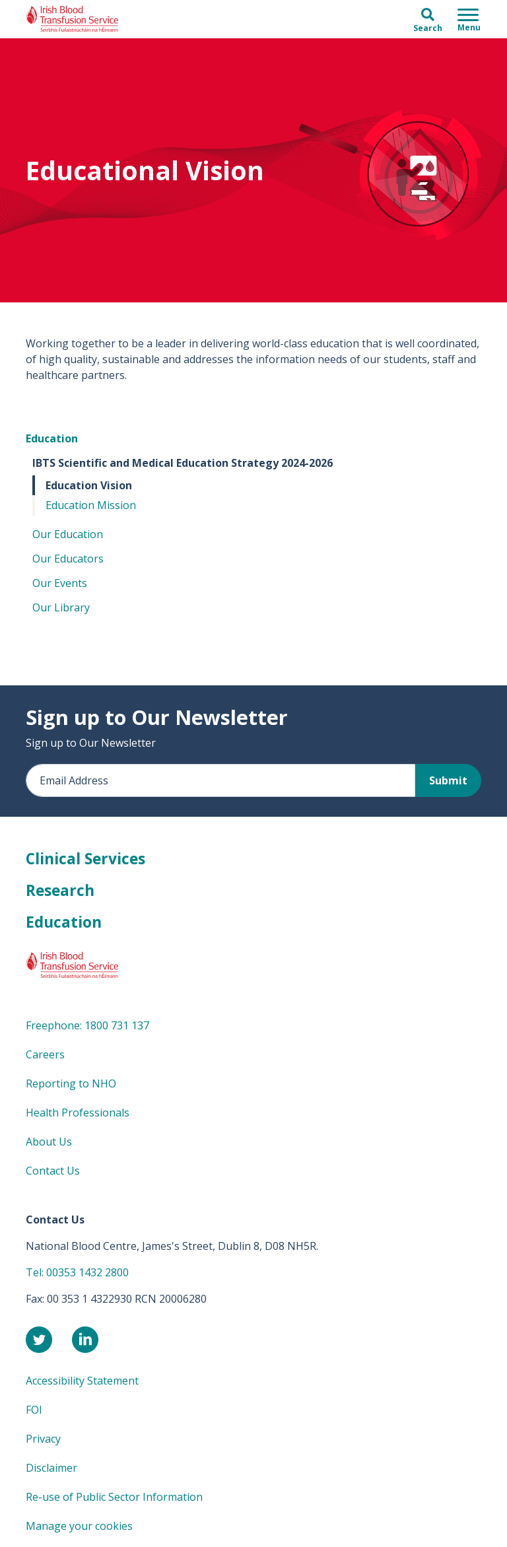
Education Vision (89, 485)
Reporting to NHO (71, 1083)
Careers (45, 1054)
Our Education (67, 534)
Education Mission (91, 505)
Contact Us (53, 1170)
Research (60, 890)
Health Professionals (77, 1112)
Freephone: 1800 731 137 (87, 1025)
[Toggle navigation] (469, 19)
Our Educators (68, 558)
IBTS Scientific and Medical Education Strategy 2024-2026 (182, 463)
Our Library (61, 607)
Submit (448, 780)
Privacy (43, 1438)
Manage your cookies (79, 1526)
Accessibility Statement (82, 1380)
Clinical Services (85, 858)
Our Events (59, 583)
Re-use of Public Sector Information (114, 1497)
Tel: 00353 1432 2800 (77, 1272)
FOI (34, 1409)
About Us (49, 1141)
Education (52, 438)
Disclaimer (51, 1468)
